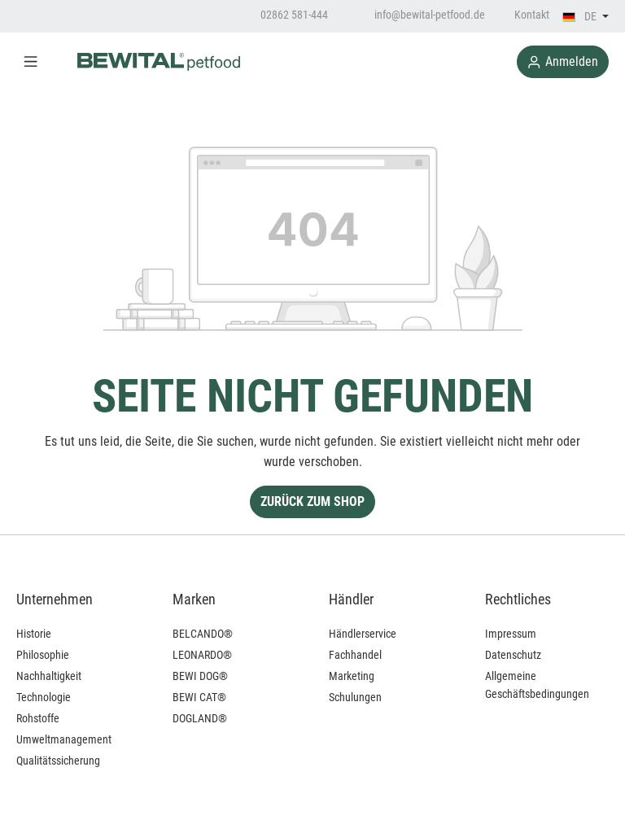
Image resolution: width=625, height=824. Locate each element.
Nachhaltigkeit (48, 675)
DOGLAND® (200, 718)
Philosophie (42, 654)
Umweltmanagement (63, 739)
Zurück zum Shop (312, 501)
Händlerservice (362, 633)
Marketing (351, 675)
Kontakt (531, 14)
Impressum (510, 633)
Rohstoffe (37, 718)
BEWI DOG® (200, 675)
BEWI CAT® (199, 697)
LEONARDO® (202, 654)
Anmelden (563, 61)
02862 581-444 (285, 14)
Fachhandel (355, 654)
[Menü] (30, 62)
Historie (33, 633)
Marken (194, 599)
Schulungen (355, 697)
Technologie (43, 697)
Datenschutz (513, 654)
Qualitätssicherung (58, 760)
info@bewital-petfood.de (421, 14)
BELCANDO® (203, 633)
